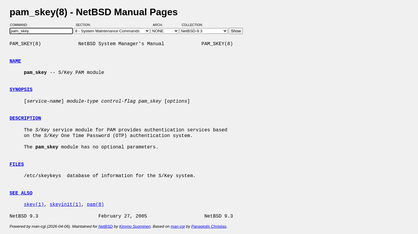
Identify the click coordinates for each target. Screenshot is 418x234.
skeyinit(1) (65, 204)
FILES (17, 164)
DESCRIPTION (25, 118)
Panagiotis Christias (208, 226)
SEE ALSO (21, 193)
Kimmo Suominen (134, 226)
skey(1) (34, 204)
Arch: (160, 25)
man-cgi (178, 226)
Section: (84, 25)
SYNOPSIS (21, 89)
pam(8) (95, 204)
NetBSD (105, 226)
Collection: (192, 25)
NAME (15, 61)
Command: (20, 25)
